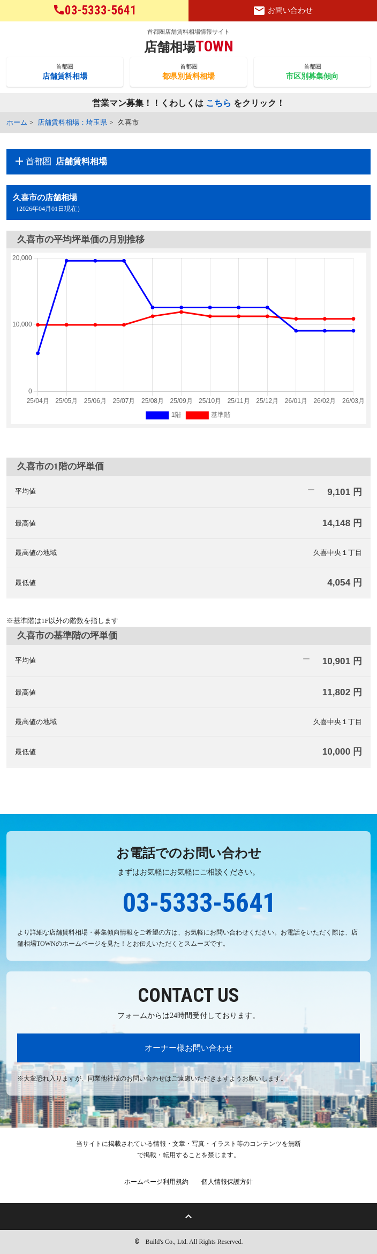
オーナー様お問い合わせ (189, 1047)
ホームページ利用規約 (156, 1181)
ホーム (16, 122)
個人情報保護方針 (227, 1181)
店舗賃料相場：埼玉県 (72, 122)
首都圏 (64, 72)
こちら (218, 103)
